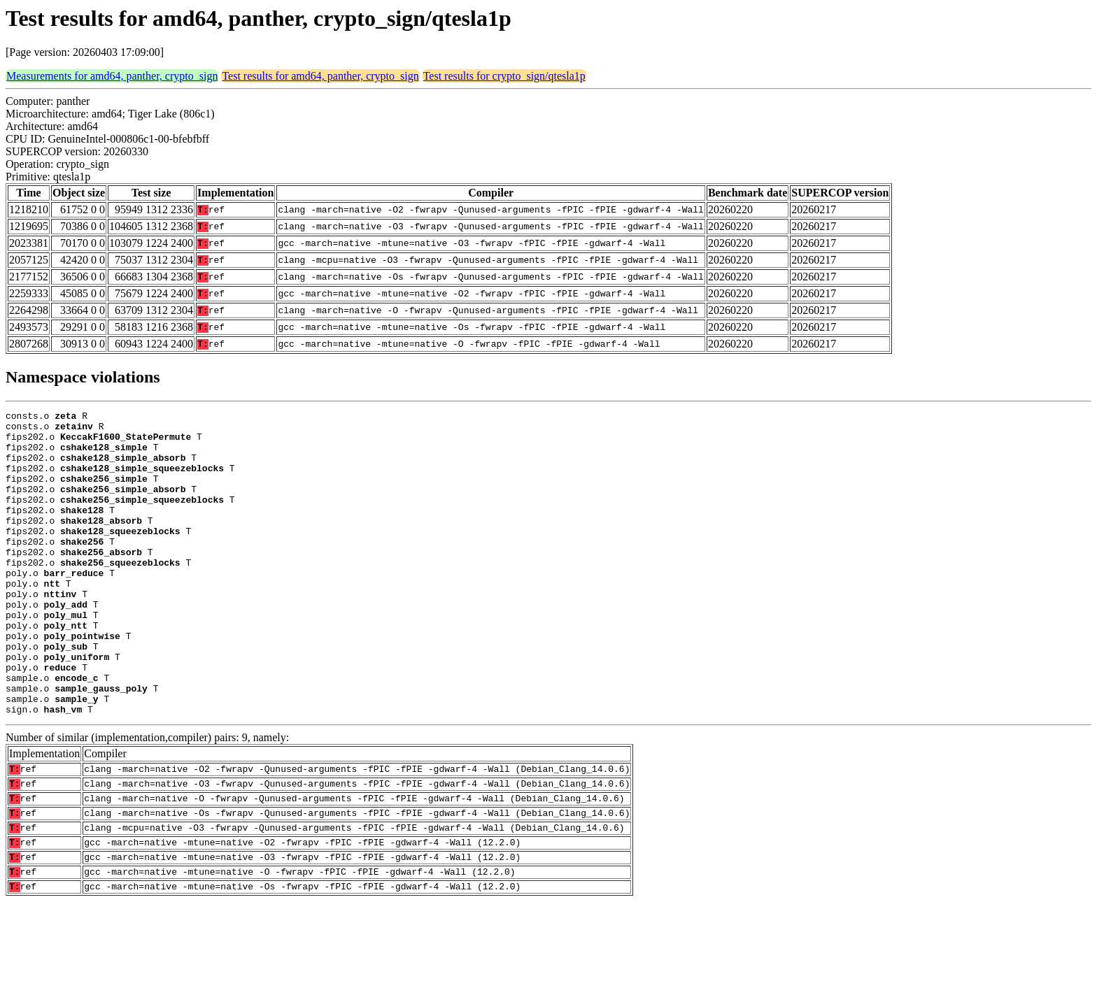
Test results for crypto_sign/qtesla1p (504, 76)
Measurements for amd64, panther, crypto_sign (112, 76)
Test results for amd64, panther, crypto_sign (320, 76)
